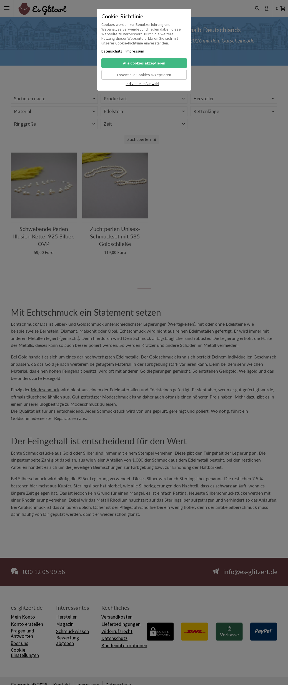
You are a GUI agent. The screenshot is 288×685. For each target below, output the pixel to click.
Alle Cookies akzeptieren (144, 63)
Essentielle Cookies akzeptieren (144, 74)
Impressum (135, 51)
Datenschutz (111, 51)
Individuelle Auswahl (142, 83)
